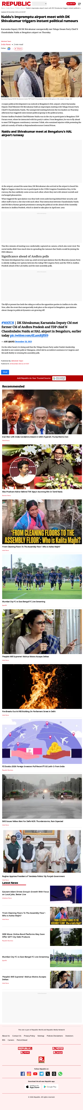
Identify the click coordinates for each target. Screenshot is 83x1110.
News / (3, 8)
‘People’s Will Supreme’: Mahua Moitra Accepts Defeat (25, 656)
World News (6, 440)
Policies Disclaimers (55, 1036)
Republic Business (7, 770)
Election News (6, 495)
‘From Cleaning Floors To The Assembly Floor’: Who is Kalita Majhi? (31, 546)
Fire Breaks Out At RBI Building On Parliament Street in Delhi (28, 711)
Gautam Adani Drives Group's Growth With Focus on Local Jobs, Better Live (25, 893)
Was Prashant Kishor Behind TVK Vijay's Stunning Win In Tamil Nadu (32, 491)
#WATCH (8, 323)
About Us (6, 1036)
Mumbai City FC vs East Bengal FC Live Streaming (23, 601)
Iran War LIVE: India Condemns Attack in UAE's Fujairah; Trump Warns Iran (35, 436)
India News (6, 44)
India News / (10, 8)
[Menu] (78, 3)
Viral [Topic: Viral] (5, 372)
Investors (69, 1036)
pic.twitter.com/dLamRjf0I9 (29, 335)
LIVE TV (71, 4)
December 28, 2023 (23, 341)
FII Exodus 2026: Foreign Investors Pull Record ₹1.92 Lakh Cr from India (33, 766)
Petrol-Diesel (22, 1040)
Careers (11, 1040)
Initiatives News (7, 898)
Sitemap (41, 1036)
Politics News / (20, 8)
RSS (3, 1040)
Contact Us (16, 1036)
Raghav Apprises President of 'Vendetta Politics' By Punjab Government (33, 876)
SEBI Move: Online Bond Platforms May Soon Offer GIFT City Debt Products (23, 935)
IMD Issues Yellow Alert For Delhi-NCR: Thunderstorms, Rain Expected (32, 821)
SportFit (4, 605)
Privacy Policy (29, 1036)
